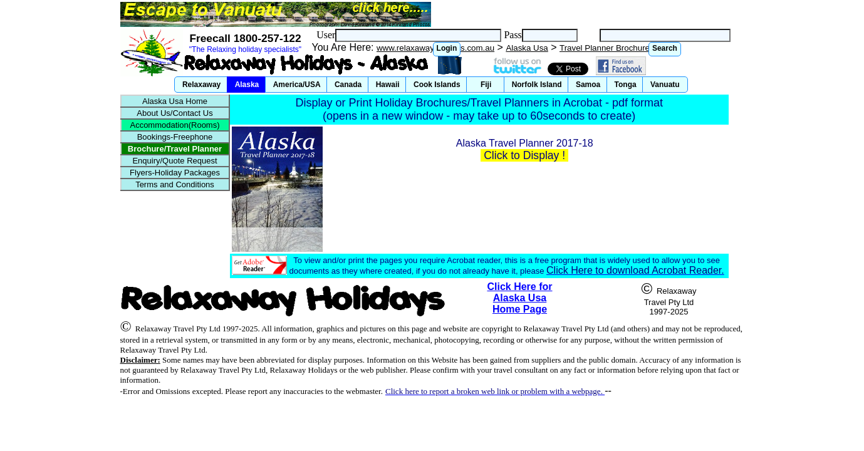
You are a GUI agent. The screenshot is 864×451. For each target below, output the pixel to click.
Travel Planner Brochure (605, 48)
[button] (447, 49)
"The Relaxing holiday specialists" (245, 49)
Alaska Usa (527, 48)
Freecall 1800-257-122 (245, 38)
